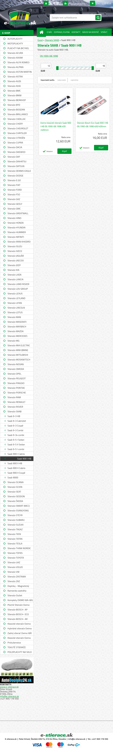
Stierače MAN (14, 317)
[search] (98, 17)
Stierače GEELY (15, 204)
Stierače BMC (14, 90)
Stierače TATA (14, 534)
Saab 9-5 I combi (16, 449)
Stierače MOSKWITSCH (19, 359)
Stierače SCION (15, 487)
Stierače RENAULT (16, 402)
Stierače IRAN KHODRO (19, 241)
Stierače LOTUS (15, 312)
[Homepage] (42, 32)
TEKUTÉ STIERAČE (17, 647)
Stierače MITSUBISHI (18, 355)
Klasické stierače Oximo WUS (19, 624)
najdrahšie (74, 80)
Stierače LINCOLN (16, 307)
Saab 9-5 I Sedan (16, 439)
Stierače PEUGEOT (17, 378)
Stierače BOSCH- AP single (18, 610)
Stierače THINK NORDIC (19, 548)
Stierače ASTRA (15, 76)
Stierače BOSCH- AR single (18, 619)
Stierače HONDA (16, 223)
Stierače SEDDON (16, 496)
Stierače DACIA (15, 147)
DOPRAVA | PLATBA (62, 32)
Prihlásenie (55, 3)
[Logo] (20, 17)
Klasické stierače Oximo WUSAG (19, 638)
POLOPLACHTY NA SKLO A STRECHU (20, 652)
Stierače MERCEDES (17, 336)
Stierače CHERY (15, 123)
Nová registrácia (77, 3)
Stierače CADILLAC (17, 119)
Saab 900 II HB (15, 463)
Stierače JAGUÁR (16, 256)
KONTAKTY (76, 32)
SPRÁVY (104, 32)
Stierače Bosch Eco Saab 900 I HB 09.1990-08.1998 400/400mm (92, 124)
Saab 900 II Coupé (16, 473)
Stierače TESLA (15, 543)
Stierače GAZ (14, 199)
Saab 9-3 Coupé (15, 425)
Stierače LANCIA (15, 279)
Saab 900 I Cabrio (16, 454)
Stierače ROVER (15, 406)
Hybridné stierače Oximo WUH (20, 629)
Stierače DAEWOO (16, 152)
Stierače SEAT (14, 491)
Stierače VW (13, 572)
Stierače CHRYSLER (17, 133)
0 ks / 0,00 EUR (103, 3)
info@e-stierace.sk (9, 696)
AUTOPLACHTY (15, 39)
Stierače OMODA (16, 369)
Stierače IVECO (15, 251)
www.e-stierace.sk (9, 687)
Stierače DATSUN (16, 166)
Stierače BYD (14, 105)
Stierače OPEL (14, 373)
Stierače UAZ (14, 562)
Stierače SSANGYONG (18, 510)
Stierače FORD (15, 189)
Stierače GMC (14, 208)
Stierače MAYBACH (17, 326)
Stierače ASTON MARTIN (20, 72)
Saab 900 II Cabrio (16, 468)
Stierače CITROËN (16, 138)
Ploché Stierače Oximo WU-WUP (19, 605)
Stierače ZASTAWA (17, 576)
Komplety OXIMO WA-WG (20, 600)
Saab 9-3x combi (16, 435)
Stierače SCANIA (16, 482)
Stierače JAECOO (16, 260)
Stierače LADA (14, 274)
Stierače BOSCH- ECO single (18, 614)
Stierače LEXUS (15, 293)
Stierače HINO (14, 218)
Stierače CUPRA (15, 142)
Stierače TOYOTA (16, 557)
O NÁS (49, 32)
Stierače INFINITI (16, 237)
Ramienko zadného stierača (17, 591)
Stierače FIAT (14, 185)
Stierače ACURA (15, 53)
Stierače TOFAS (15, 553)
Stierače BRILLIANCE (18, 114)
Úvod (40, 40)
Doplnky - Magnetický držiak (18, 586)
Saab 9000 (13, 477)
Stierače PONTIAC (16, 388)
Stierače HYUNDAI (16, 227)
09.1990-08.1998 (49, 56)
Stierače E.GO (14, 180)
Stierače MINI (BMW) (18, 350)
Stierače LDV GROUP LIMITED (18, 289)
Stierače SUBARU (16, 520)
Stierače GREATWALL (18, 213)
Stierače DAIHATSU (17, 161)
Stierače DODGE (15, 175)
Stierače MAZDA (16, 331)
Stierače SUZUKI (16, 524)
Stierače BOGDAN (16, 109)
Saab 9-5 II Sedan (16, 444)
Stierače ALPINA (16, 67)
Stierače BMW (14, 95)
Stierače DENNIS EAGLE (19, 171)
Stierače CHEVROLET (18, 128)
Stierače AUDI (14, 81)
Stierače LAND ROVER (18, 284)
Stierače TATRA (15, 539)
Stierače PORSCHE (17, 392)
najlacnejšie (61, 80)
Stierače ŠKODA (15, 501)
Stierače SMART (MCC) (19, 506)
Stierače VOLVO (15, 567)
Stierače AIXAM (15, 57)
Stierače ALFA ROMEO (18, 62)
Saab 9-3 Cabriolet (17, 421)
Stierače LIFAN (15, 303)
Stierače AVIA (14, 86)
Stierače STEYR (15, 515)
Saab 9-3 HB (14, 416)
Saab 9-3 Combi (15, 430)
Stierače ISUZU (15, 246)
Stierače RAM (14, 397)
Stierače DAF (14, 156)
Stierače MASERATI (17, 322)
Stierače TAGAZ (15, 529)
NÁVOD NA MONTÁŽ (90, 32)
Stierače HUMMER (17, 232)
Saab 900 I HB (24, 458)
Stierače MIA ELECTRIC (19, 345)
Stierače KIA (13, 270)
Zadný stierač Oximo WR (20, 633)
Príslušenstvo (14, 642)
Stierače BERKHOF (17, 100)
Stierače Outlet (15, 595)
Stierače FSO (14, 194)
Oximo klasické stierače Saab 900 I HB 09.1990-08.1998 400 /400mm (55, 126)
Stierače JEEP (14, 265)
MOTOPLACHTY (15, 43)
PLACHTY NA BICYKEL (18, 48)
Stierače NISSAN (16, 364)
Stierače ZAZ (14, 581)
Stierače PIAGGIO (16, 383)
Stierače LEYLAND (16, 298)
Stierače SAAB (14, 411)
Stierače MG (13, 340)
